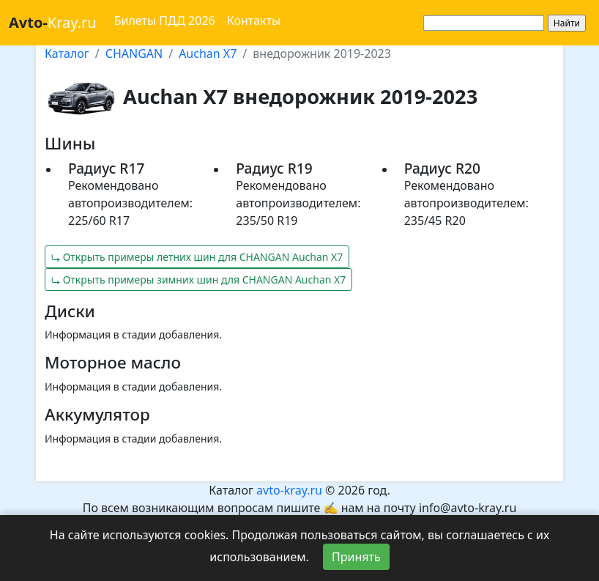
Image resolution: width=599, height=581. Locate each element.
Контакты (253, 20)
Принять (356, 557)
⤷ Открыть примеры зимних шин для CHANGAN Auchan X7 (198, 279)
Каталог (67, 53)
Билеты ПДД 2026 (164, 20)
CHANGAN (134, 53)
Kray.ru (53, 22)
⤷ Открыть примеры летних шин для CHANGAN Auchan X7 (197, 257)
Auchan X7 (208, 53)
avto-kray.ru (289, 490)
